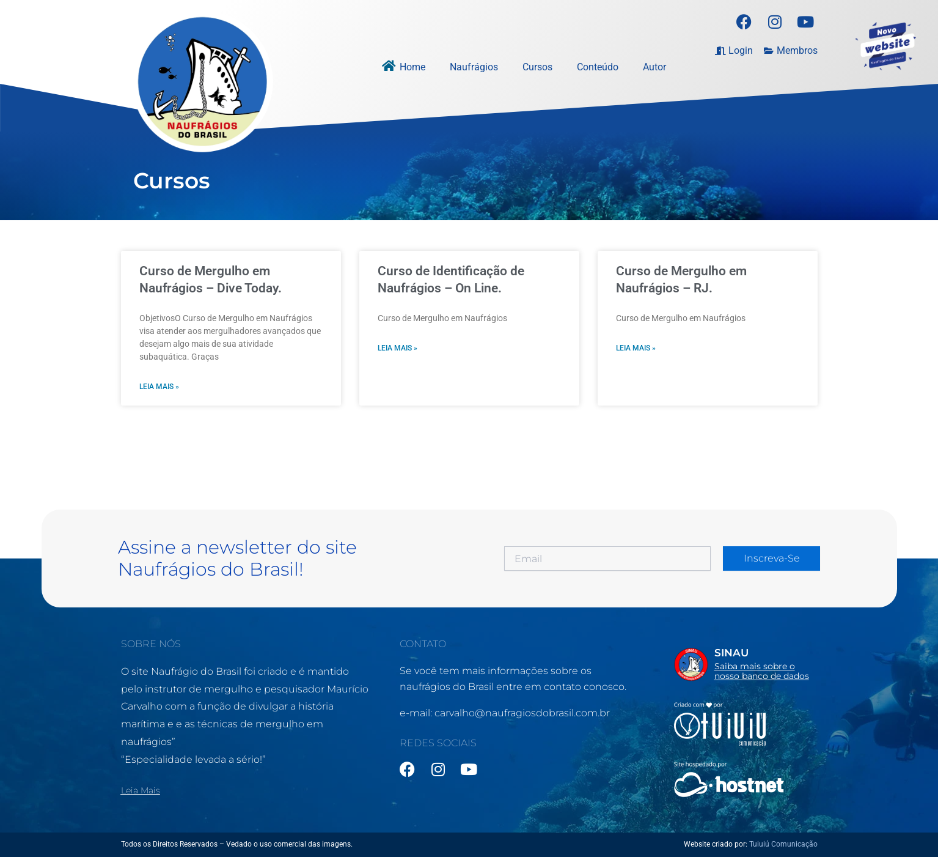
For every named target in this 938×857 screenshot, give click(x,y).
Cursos (537, 67)
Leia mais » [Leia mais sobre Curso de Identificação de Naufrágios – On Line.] (397, 348)
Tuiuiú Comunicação (783, 844)
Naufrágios (474, 67)
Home (412, 67)
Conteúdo (597, 67)
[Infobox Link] (746, 664)
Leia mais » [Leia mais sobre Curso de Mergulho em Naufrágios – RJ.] (636, 348)
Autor (654, 67)
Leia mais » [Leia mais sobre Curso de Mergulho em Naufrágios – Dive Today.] (159, 387)
